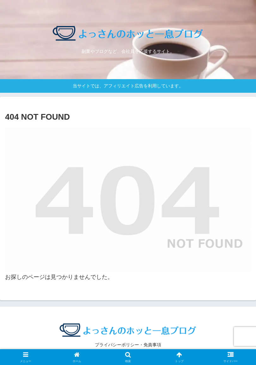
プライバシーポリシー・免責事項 (128, 344)
